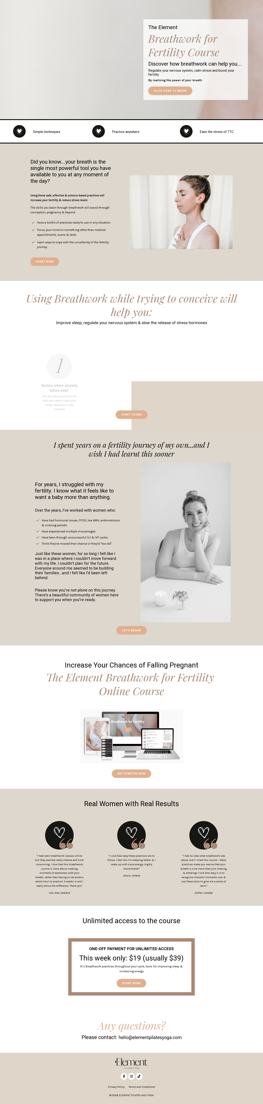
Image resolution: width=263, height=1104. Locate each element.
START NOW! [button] (131, 984)
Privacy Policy (116, 1088)
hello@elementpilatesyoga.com (150, 1039)
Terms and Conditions (141, 1088)
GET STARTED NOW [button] (131, 775)
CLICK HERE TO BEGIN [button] (170, 91)
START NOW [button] (45, 262)
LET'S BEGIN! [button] (131, 631)
